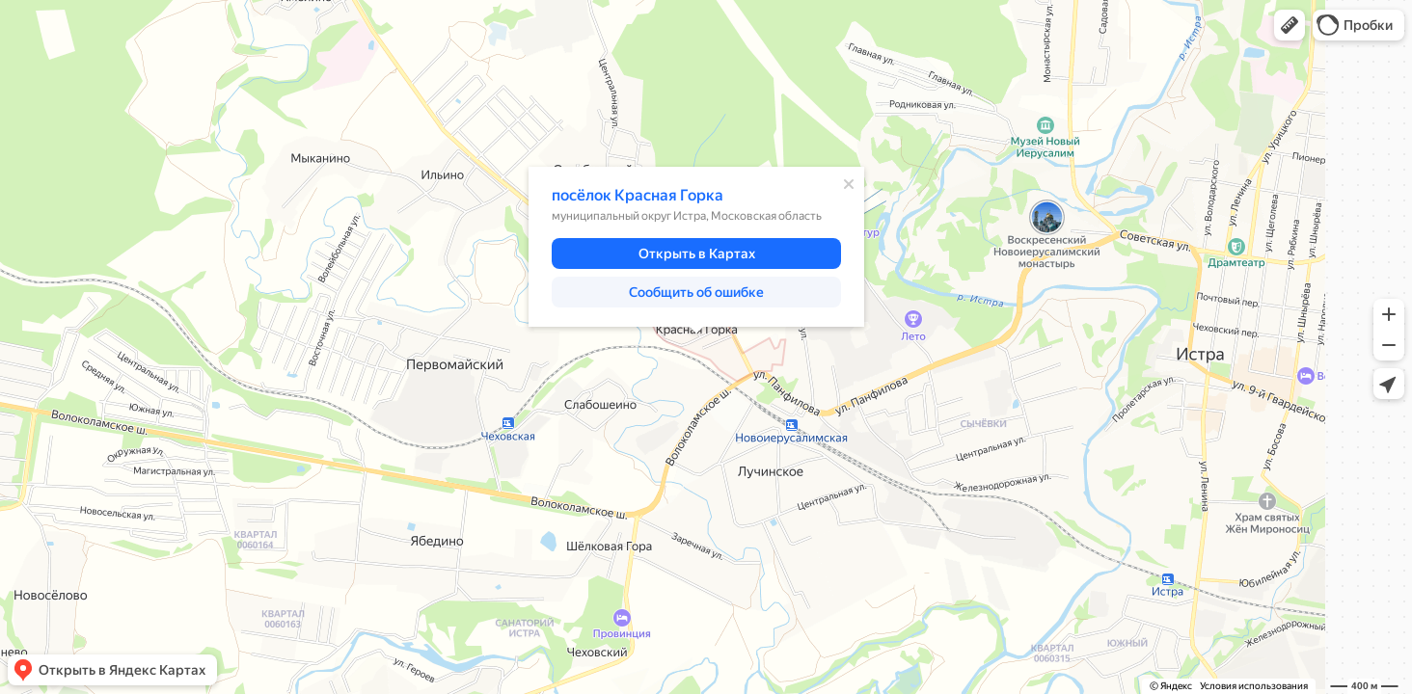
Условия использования (1254, 686)
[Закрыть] (848, 184)
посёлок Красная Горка (637, 195)
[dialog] (696, 247)
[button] (1289, 25)
